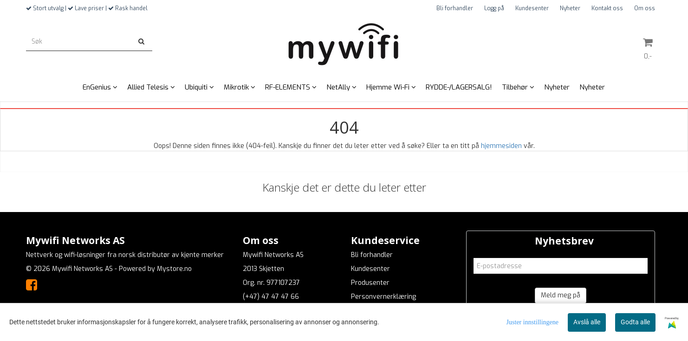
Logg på (494, 8)
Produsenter (370, 282)
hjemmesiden (501, 146)
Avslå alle (586, 322)
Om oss (644, 8)
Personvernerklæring (383, 296)
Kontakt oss (607, 8)
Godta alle (635, 322)
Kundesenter (532, 8)
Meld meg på (560, 295)
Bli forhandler (454, 8)
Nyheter (570, 8)
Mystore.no (174, 268)
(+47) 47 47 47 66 (271, 296)
